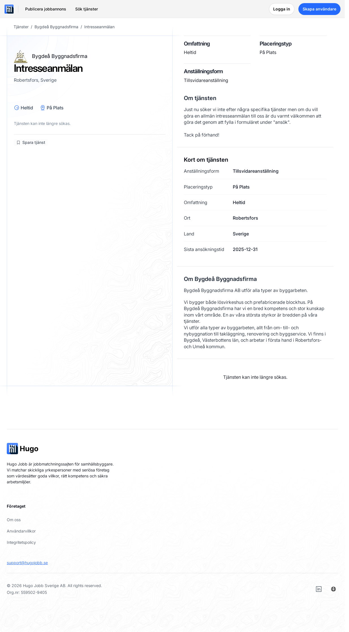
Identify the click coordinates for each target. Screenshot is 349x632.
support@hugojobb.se (27, 562)
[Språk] (333, 589)
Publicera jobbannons (45, 9)
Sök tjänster (86, 9)
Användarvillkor (21, 531)
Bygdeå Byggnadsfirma (56, 27)
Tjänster (21, 27)
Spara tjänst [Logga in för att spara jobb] (30, 142)
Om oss (14, 519)
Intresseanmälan (99, 27)
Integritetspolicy (21, 542)
